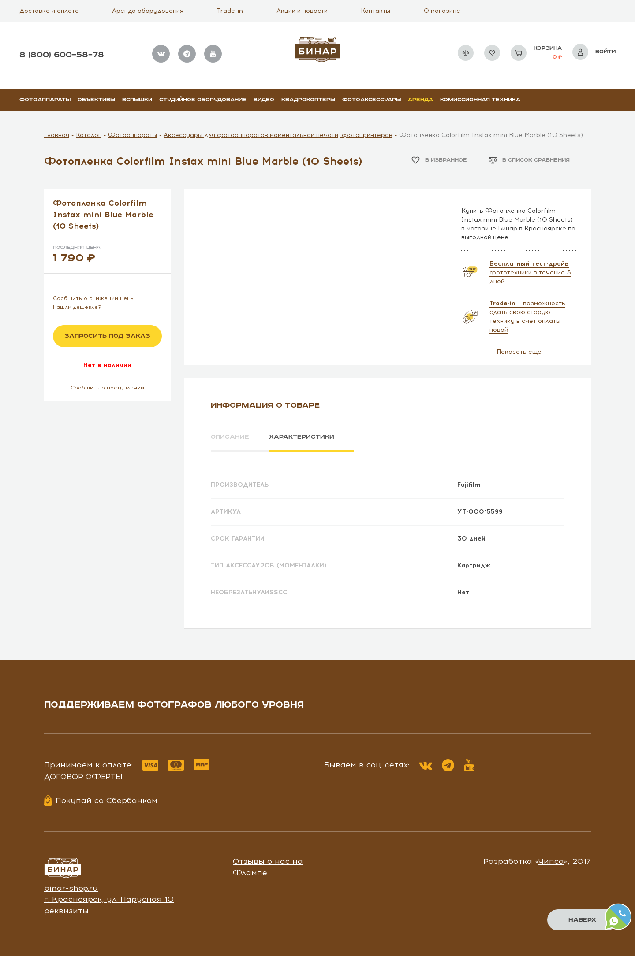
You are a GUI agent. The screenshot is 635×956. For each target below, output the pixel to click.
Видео (264, 99)
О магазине (442, 11)
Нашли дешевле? (77, 307)
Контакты (375, 11)
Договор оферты (83, 776)
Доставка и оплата (49, 11)
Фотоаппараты (45, 99)
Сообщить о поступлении (107, 388)
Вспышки (137, 99)
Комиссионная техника (480, 99)
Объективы (96, 99)
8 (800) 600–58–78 (61, 54)
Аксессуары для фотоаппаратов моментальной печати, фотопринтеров (278, 135)
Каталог (88, 135)
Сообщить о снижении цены (93, 298)
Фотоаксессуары (371, 99)
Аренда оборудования (147, 11)
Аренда (420, 99)
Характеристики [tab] (302, 437)
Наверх (582, 919)
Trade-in (230, 11)
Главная (56, 135)
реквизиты (66, 910)
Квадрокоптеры (308, 99)
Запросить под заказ (107, 336)
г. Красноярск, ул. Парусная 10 (109, 899)
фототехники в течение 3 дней (530, 272)
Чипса (551, 861)
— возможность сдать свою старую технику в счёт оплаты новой (527, 316)
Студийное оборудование (203, 99)
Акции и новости (302, 11)
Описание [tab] (230, 437)
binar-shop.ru (71, 888)
